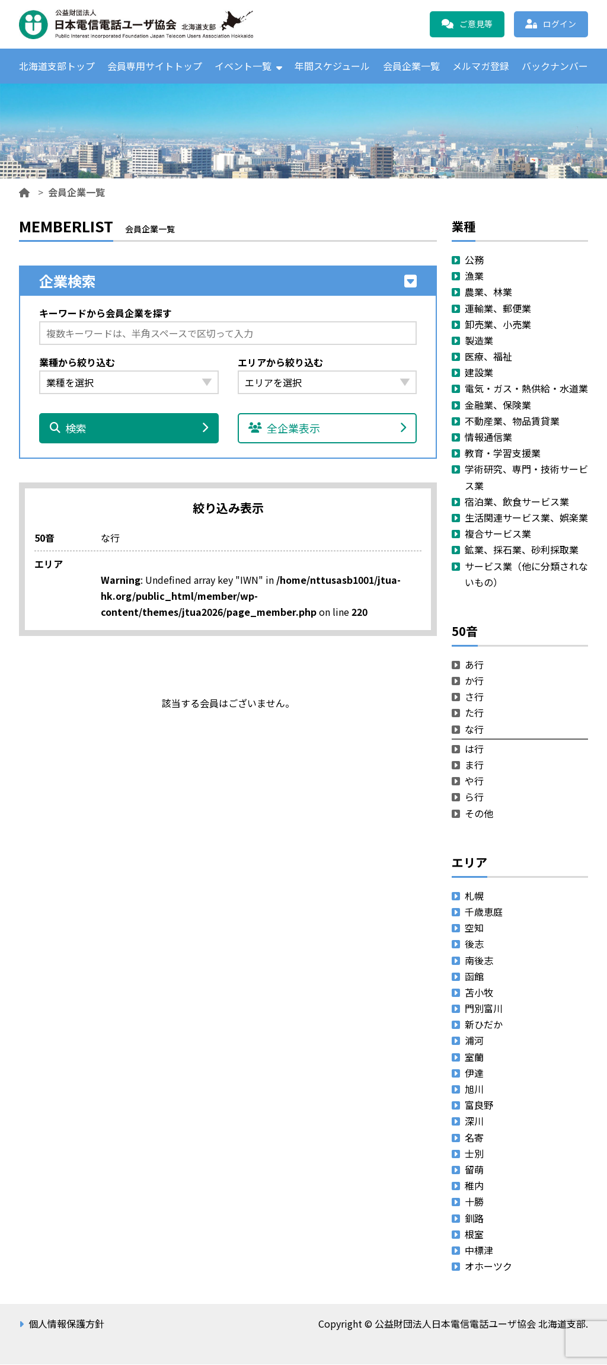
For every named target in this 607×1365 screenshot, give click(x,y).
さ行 (474, 697)
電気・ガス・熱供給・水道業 (526, 389)
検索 (129, 428)
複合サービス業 (498, 534)
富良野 (479, 1105)
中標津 (479, 1250)
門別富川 (484, 1009)
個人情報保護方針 (66, 1324)
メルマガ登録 (480, 66)
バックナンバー (555, 66)
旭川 (474, 1089)
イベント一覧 (243, 66)
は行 (474, 748)
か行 (474, 681)
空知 (474, 928)
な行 (474, 729)
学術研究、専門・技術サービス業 (526, 477)
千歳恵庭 (484, 911)
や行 (474, 781)
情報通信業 (488, 437)
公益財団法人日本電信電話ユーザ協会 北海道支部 (146, 24)
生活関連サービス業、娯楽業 (526, 517)
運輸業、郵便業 (498, 308)
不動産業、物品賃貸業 (512, 421)
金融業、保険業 (498, 405)
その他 (479, 813)
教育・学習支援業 (503, 453)
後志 (474, 944)
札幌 (474, 895)
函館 (474, 976)
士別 (474, 1153)
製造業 (479, 340)
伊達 (474, 1073)
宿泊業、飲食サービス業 (517, 501)
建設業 (479, 373)
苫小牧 (479, 992)
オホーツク (488, 1266)
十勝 (474, 1202)
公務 (474, 259)
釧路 (474, 1218)
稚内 (474, 1186)
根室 (474, 1234)
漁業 (474, 276)
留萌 (474, 1169)
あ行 (474, 664)
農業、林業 (488, 292)
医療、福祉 (488, 357)
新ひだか (484, 1025)
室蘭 (474, 1057)
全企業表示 (327, 428)
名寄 (474, 1137)
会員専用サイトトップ (154, 66)
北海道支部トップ (57, 66)
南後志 (479, 960)
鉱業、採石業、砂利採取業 (522, 550)
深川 (474, 1121)
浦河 (474, 1041)
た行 (474, 713)
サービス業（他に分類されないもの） (526, 574)
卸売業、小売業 (498, 324)
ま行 (474, 764)
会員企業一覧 (411, 66)
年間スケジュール (332, 66)
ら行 (474, 797)
